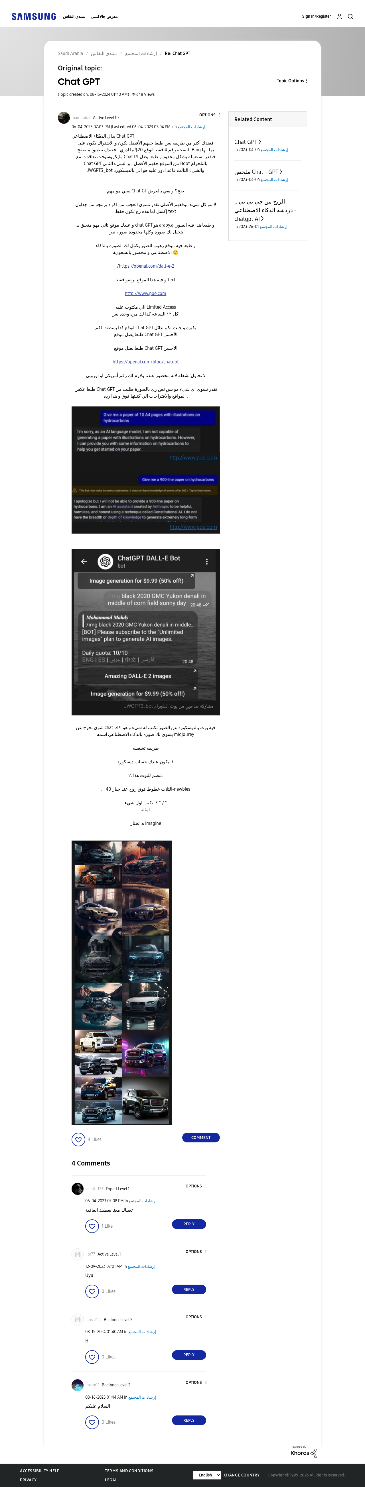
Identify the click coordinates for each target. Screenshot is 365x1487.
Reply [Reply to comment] (188, 1224)
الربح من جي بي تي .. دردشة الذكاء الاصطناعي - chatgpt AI (265, 210)
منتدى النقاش (74, 16)
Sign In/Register (316, 16)
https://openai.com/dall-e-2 (146, 266)
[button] (210, 115)
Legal (111, 1480)
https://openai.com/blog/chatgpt (146, 362)
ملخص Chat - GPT (256, 171)
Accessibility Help (40, 1470)
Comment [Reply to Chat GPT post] (200, 1137)
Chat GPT (245, 142)
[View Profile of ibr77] (90, 1254)
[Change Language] (207, 1475)
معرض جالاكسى (104, 16)
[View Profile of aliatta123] (95, 1189)
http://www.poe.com (145, 293)
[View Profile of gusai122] (94, 1319)
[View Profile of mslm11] (93, 1385)
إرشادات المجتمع (191, 127)
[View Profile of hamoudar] (82, 117)
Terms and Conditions (129, 1470)
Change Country (242, 1475)
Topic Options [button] (290, 81)
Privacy (28, 1480)
